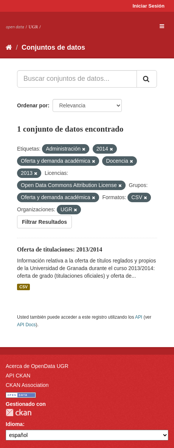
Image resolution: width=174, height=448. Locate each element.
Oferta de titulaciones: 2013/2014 (59, 249)
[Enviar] (147, 79)
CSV (23, 287)
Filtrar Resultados (44, 222)
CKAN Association (27, 385)
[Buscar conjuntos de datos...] (77, 79)
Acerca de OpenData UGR (37, 366)
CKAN (18, 413)
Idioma (14, 424)
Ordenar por (32, 105)
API (138, 317)
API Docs (26, 324)
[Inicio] (9, 47)
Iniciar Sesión (148, 6)
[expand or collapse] (161, 26)
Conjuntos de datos (53, 47)
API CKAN (18, 376)
